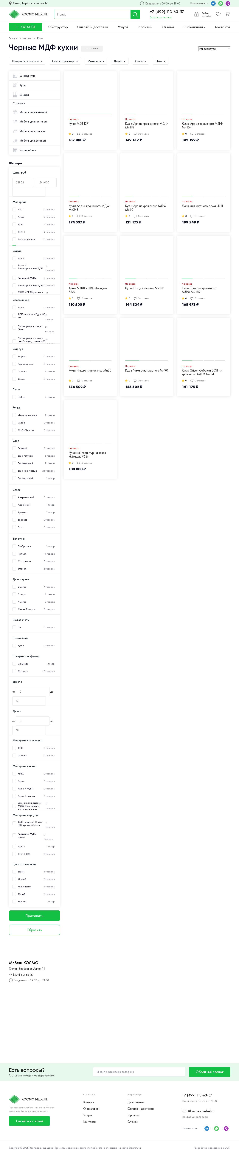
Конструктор (58, 26)
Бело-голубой (25, 455)
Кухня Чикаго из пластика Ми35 (90, 370)
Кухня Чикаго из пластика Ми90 (146, 370)
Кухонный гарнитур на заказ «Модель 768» (87, 454)
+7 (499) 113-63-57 (167, 11)
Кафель (22, 356)
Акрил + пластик (26, 796)
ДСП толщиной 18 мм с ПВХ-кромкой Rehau (30, 823)
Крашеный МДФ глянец (27, 835)
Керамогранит (26, 364)
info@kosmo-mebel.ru (198, 1111)
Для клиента (136, 1102)
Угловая (22, 568)
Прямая (22, 553)
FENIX (21, 773)
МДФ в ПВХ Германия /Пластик (30, 294)
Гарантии (144, 26)
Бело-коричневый (27, 470)
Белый (21, 871)
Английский (24, 504)
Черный (22, 901)
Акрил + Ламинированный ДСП (30, 267)
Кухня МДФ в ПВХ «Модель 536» (88, 290)
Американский (26, 497)
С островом (24, 561)
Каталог (88, 1102)
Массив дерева (26, 239)
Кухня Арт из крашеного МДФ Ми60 (145, 208)
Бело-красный (25, 478)
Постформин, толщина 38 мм (30, 328)
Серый (21, 894)
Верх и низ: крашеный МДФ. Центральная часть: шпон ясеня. (29, 806)
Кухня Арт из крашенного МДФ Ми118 (146, 125)
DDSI (227, 1147)
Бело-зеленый (25, 463)
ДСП (20, 224)
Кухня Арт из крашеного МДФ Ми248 (89, 208)
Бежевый (22, 448)
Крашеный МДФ (27, 278)
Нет (20, 627)
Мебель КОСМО (23, 962)
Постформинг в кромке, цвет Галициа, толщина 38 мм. (32, 341)
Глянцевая (23, 663)
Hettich (21, 397)
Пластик (22, 371)
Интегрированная (28, 415)
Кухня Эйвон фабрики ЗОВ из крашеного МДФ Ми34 (202, 372)
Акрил (21, 217)
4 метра (22, 601)
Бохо (20, 527)
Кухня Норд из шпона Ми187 (144, 288)
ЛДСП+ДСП (24, 854)
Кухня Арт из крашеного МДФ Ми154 (202, 125)
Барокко (22, 519)
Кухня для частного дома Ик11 (202, 206)
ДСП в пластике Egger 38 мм (31, 316)
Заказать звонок (161, 17)
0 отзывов (84, 134)
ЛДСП (21, 232)
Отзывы (168, 26)
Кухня (21, 645)
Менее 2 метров (27, 609)
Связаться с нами (29, 1121)
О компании (195, 26)
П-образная (24, 546)
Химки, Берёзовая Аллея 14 (30, 3)
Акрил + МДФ (25, 788)
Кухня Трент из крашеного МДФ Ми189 (199, 290)
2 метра (22, 586)
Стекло (21, 379)
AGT (20, 209)
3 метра (22, 594)
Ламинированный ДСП (30, 285)
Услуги (123, 26)
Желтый (22, 879)
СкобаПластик (26, 430)
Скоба (21, 422)
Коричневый (24, 886)
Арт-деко (23, 512)
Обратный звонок (210, 1071)
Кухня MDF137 (79, 124)
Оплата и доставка (92, 26)
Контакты (222, 26)
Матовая (23, 671)
